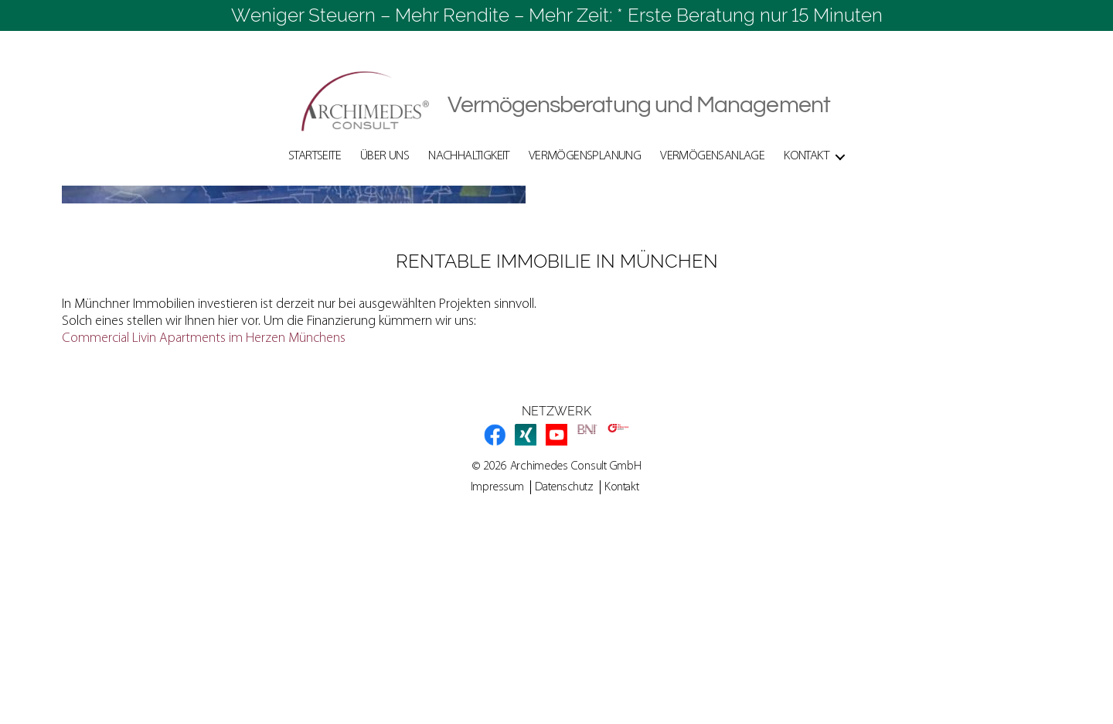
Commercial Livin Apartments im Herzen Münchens (203, 529)
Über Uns (384, 155)
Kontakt (806, 155)
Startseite (314, 155)
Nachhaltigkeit (468, 155)
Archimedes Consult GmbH (576, 657)
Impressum (497, 678)
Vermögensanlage (712, 155)
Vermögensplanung (585, 155)
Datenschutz (564, 678)
